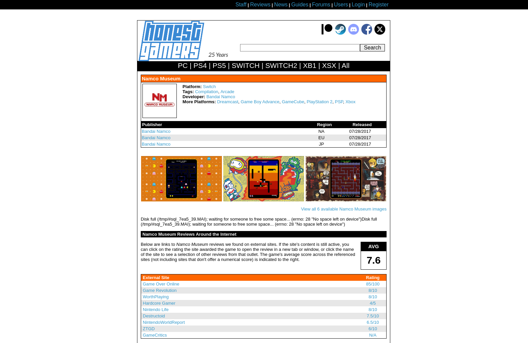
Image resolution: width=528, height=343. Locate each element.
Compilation (206, 91)
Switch (209, 86)
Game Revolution (159, 290)
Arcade (227, 91)
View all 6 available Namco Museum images (344, 209)
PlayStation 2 (320, 101)
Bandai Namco (220, 96)
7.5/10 (373, 315)
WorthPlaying (156, 296)
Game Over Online (161, 284)
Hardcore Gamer (159, 303)
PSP (339, 101)
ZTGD (149, 328)
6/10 (372, 328)
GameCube (293, 101)
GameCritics (155, 335)
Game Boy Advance (260, 101)
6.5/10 (373, 322)
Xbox (350, 101)
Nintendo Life (156, 309)
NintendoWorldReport (164, 322)
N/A (372, 335)
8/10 (372, 290)
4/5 (373, 303)
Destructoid (154, 315)
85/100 (373, 284)
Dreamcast (227, 101)
